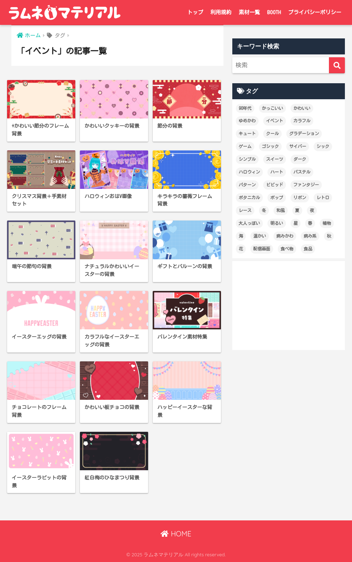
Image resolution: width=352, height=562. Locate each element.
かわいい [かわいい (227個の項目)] (301, 108)
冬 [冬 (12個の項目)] (264, 210)
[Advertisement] (288, 305)
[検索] (337, 65)
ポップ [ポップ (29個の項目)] (276, 197)
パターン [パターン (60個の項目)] (247, 184)
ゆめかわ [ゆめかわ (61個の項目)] (247, 120)
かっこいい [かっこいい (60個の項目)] (272, 108)
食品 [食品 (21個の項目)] (308, 248)
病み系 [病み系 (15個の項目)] (310, 236)
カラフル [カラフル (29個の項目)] (301, 120)
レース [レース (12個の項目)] (245, 210)
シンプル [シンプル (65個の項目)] (247, 159)
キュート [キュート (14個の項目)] (247, 133)
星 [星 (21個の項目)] (295, 223)
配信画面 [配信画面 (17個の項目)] (261, 248)
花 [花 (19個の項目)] (241, 248)
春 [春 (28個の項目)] (310, 223)
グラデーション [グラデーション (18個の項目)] (304, 133)
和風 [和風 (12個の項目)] (280, 210)
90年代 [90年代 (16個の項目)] (245, 108)
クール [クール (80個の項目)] (272, 133)
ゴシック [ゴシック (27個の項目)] (270, 146)
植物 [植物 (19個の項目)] (327, 223)
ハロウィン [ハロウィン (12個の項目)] (249, 172)
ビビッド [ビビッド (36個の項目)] (274, 184)
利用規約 (221, 12)
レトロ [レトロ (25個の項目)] (322, 197)
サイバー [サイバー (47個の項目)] (297, 146)
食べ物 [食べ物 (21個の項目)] (287, 248)
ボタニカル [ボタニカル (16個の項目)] (249, 197)
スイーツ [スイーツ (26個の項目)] (274, 159)
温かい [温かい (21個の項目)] (259, 236)
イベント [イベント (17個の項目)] (274, 120)
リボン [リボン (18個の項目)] (299, 197)
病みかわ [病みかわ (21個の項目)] (284, 236)
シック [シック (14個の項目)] (322, 146)
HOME (176, 533)
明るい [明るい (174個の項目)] (276, 223)
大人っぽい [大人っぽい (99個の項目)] (249, 223)
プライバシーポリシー (314, 12)
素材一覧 (249, 12)
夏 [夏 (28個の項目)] (297, 210)
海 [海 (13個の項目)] (241, 236)
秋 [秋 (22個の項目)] (329, 236)
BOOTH (274, 12)
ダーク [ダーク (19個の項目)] (299, 159)
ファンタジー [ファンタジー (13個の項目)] (306, 184)
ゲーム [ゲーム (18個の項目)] (245, 146)
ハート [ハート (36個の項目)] (276, 172)
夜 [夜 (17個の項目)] (312, 210)
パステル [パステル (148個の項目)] (301, 172)
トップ (195, 12)
